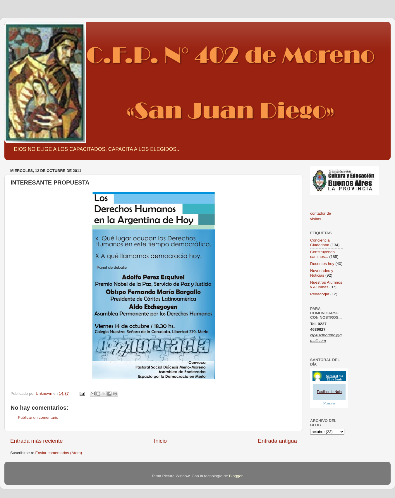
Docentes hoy (322, 263)
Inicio (160, 441)
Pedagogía (319, 294)
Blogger (236, 476)
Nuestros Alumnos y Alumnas (326, 284)
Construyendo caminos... (322, 254)
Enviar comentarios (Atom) (58, 453)
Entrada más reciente (36, 441)
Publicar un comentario (38, 417)
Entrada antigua (277, 441)
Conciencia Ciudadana (320, 242)
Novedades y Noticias (321, 273)
